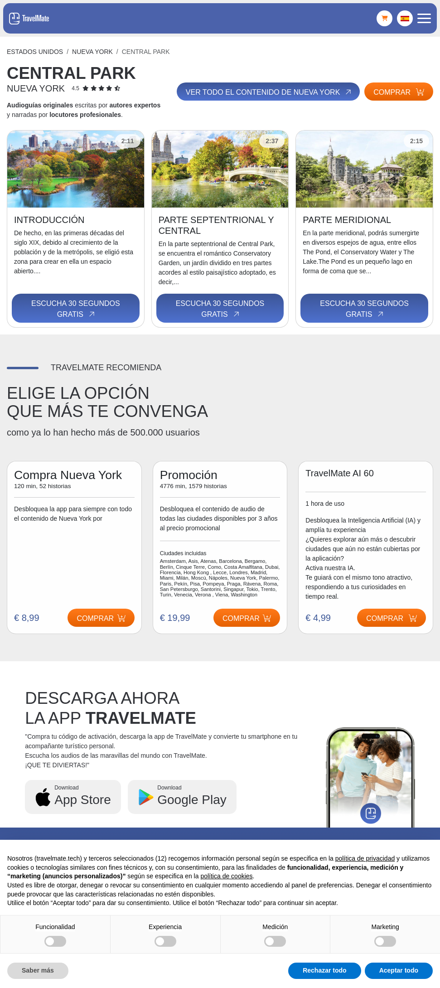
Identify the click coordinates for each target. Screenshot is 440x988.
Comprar (398, 92)
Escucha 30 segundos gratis (75, 309)
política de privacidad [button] (365, 858)
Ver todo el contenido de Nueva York (269, 92)
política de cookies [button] (226, 876)
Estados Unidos (35, 51)
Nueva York (92, 51)
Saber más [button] (38, 970)
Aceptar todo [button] (398, 970)
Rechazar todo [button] (324, 970)
